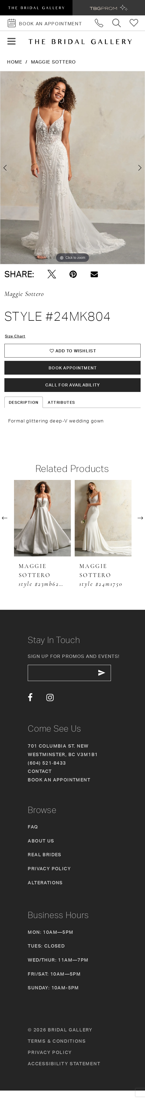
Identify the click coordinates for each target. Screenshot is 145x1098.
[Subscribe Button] (110, 680)
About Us (41, 848)
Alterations (45, 890)
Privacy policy (50, 1060)
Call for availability (72, 390)
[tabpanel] (72, 167)
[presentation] (42, 524)
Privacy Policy (49, 876)
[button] (11, 42)
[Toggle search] (117, 23)
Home (14, 62)
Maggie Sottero (53, 62)
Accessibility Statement (64, 1071)
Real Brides (45, 862)
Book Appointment (73, 371)
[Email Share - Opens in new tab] (94, 274)
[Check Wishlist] (134, 23)
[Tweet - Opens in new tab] (52, 274)
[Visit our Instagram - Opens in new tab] (50, 705)
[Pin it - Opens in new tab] (73, 274)
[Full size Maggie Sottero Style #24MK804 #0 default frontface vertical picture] (72, 167)
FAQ (33, 834)
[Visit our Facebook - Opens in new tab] (30, 705)
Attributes (61, 408)
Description (24, 408)
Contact (40, 779)
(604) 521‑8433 (47, 770)
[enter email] (74, 680)
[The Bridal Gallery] (80, 41)
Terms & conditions (57, 1049)
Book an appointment (59, 787)
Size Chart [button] (16, 336)
